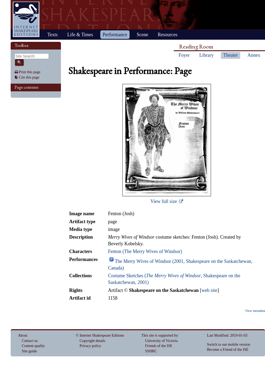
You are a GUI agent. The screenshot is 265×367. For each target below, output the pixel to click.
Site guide (29, 351)
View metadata (255, 311)
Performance (115, 34)
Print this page (29, 72)
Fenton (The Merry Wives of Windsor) (145, 251)
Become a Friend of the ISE (228, 350)
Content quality (33, 346)
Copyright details (92, 341)
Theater (230, 55)
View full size (164, 201)
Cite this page (29, 77)
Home (26, 19)
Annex (253, 55)
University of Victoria (161, 341)
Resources (167, 34)
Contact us (30, 341)
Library (206, 55)
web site (209, 290)
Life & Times (80, 34)
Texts (52, 34)
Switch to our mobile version (228, 344)
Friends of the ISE (158, 346)
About (22, 335)
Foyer (184, 55)
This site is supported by (159, 335)
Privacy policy (90, 346)
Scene (142, 34)
